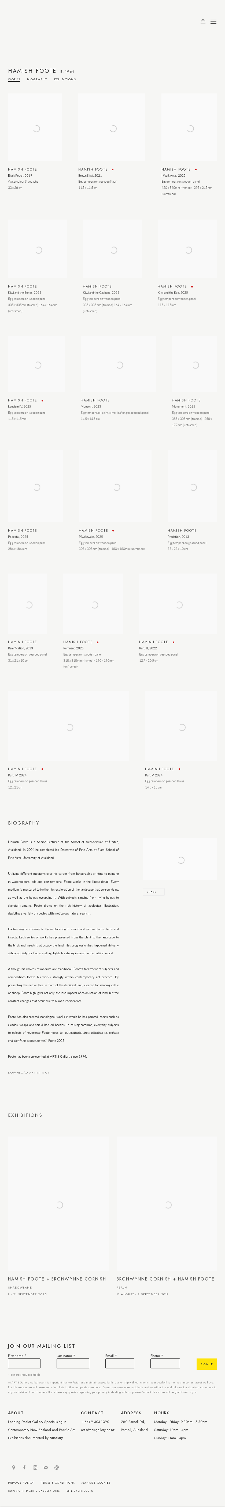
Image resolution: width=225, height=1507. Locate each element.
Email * (111, 1355)
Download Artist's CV (33, 1073)
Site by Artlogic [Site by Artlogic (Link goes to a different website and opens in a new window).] (80, 1490)
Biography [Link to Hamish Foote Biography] (37, 79)
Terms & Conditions (57, 1483)
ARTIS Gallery (43, 22)
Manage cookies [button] (96, 1483)
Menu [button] (213, 22)
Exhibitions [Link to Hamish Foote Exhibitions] (65, 79)
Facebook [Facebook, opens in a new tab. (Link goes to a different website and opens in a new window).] (24, 1467)
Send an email (56, 1467)
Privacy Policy (21, 1483)
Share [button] (151, 892)
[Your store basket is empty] (203, 22)
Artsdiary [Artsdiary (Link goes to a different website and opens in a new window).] (56, 1437)
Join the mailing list (45, 1467)
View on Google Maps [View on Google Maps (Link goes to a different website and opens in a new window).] (13, 1467)
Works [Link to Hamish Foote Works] (14, 79)
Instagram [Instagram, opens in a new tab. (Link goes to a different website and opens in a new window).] (35, 1467)
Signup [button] (207, 1364)
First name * (17, 1355)
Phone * (156, 1355)
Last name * (66, 1355)
